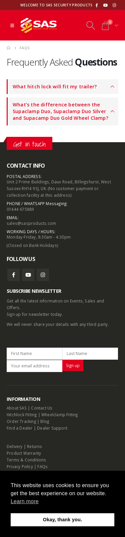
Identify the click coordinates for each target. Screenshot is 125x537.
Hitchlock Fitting (22, 414)
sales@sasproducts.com (31, 223)
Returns (34, 446)
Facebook (13, 275)
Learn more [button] (25, 501)
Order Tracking (21, 421)
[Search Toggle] (90, 25)
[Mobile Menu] (12, 25)
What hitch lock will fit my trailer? (55, 86)
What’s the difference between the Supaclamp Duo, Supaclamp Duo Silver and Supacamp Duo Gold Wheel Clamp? (60, 111)
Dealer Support (52, 428)
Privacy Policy (20, 466)
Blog (44, 421)
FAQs (42, 466)
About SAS (17, 408)
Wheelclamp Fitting (59, 414)
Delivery (15, 446)
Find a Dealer (20, 428)
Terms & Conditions (26, 459)
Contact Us (41, 408)
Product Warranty (24, 453)
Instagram (43, 275)
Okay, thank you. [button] (62, 519)
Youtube (28, 275)
